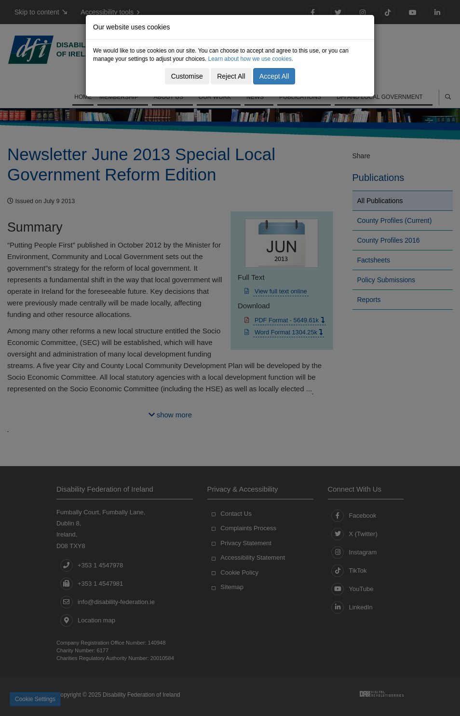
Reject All (231, 76)
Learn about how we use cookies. (251, 58)
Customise (187, 76)
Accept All (274, 76)
